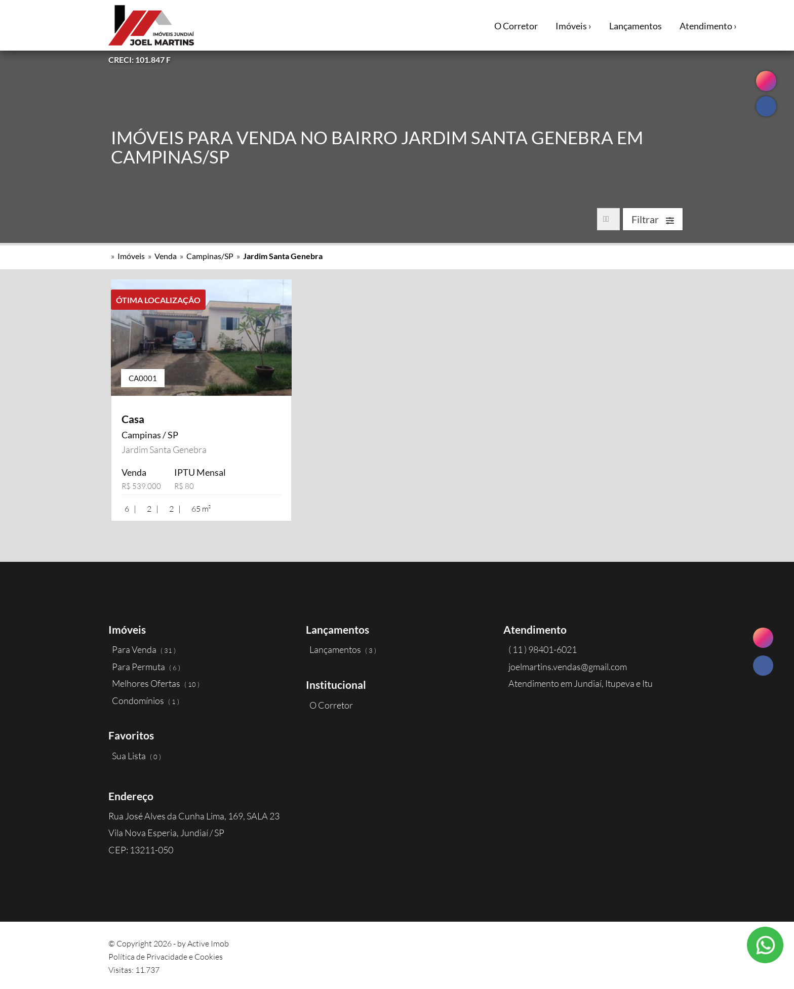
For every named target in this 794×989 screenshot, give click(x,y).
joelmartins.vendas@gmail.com (567, 666)
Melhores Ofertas (156, 683)
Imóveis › (573, 25)
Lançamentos (635, 25)
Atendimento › (708, 25)
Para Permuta (146, 666)
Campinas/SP (209, 256)
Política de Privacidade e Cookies (165, 957)
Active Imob (208, 943)
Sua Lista (136, 755)
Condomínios (145, 700)
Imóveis (131, 256)
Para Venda (144, 649)
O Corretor (516, 25)
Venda (165, 256)
